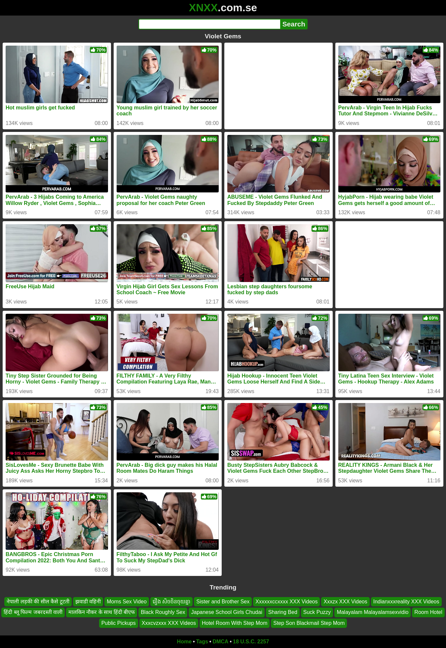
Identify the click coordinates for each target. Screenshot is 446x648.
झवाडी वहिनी (88, 601)
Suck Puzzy (317, 612)
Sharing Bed (282, 612)
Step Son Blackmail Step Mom (309, 623)
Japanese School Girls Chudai (226, 612)
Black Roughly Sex (163, 612)
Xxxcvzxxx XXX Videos (169, 623)
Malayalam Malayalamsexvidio (372, 612)
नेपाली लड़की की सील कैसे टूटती (38, 601)
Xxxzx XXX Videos (345, 601)
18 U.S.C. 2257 (251, 641)
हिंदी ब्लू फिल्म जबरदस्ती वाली (33, 612)
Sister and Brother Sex (222, 601)
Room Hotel (428, 612)
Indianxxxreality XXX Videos (406, 601)
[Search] (209, 24)
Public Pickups (118, 623)
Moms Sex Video (127, 601)
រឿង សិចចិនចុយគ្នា (171, 601)
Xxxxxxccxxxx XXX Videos (286, 601)
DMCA (220, 641)
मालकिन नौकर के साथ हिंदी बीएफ (101, 612)
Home (184, 641)
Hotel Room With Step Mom (234, 623)
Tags (202, 641)
